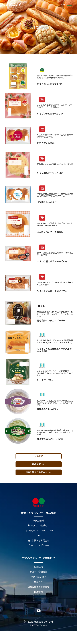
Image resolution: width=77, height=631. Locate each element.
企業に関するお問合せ (38, 586)
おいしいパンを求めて (38, 525)
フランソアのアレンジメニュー (38, 530)
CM (38, 535)
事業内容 (38, 582)
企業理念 (38, 566)
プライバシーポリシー (38, 545)
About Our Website (38, 625)
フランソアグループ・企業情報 (38, 558)
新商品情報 (38, 520)
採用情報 (38, 591)
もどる (39, 456)
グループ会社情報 (38, 571)
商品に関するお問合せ (38, 472)
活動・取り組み (38, 576)
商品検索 (38, 464)
